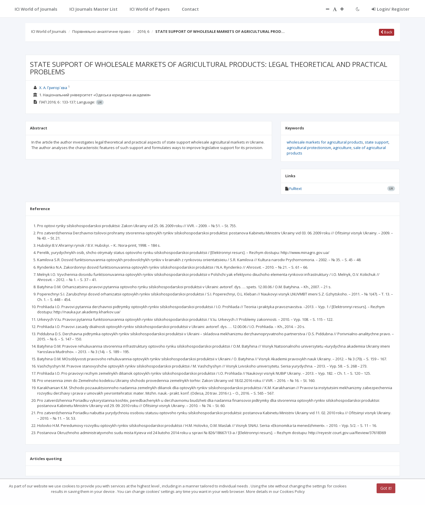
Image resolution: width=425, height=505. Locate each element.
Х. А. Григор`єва (53, 87)
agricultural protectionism (309, 147)
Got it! (386, 488)
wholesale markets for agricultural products (325, 142)
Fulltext (295, 188)
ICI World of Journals (48, 31)
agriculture (342, 147)
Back (386, 32)
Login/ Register (390, 9)
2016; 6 (143, 31)
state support (376, 142)
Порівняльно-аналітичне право (101, 31)
